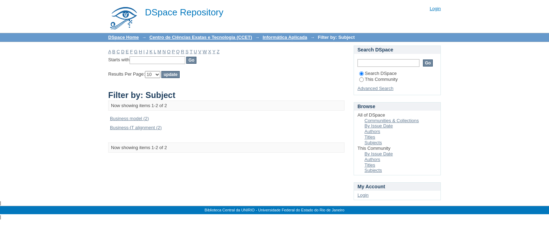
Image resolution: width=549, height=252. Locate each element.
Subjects (373, 142)
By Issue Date (378, 125)
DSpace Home (123, 37)
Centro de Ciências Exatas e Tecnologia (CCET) (201, 37)
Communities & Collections (391, 120)
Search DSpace (378, 73)
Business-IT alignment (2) (136, 127)
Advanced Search (375, 88)
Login (435, 8)
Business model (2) (129, 118)
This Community (378, 79)
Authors (372, 131)
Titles (369, 137)
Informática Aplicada (285, 37)
